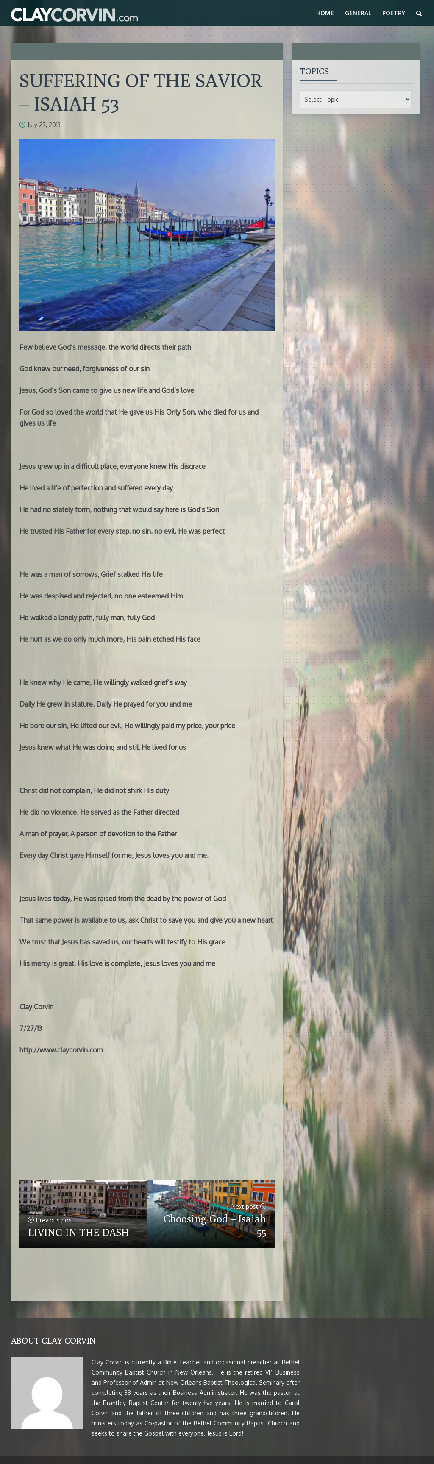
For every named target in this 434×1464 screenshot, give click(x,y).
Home (325, 13)
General (358, 13)
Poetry (393, 13)
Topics (314, 71)
